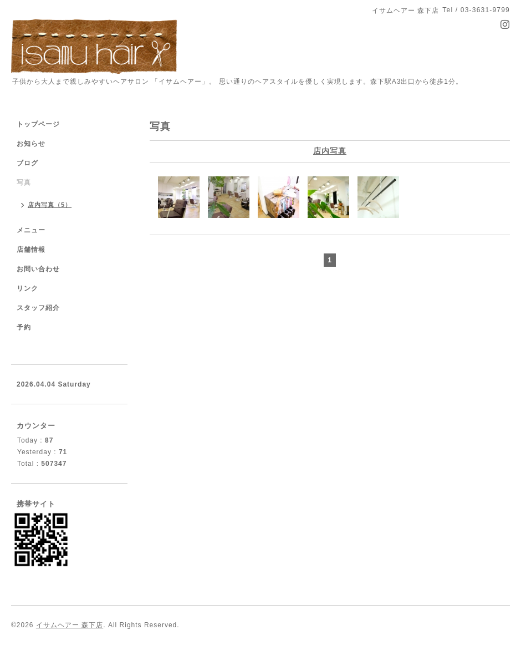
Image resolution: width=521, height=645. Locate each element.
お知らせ (31, 144)
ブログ (27, 163)
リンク (27, 288)
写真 (24, 182)
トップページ (38, 124)
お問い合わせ (38, 269)
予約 (24, 327)
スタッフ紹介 (38, 308)
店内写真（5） (49, 204)
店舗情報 (31, 249)
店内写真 (329, 150)
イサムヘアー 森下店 (69, 625)
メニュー (31, 230)
